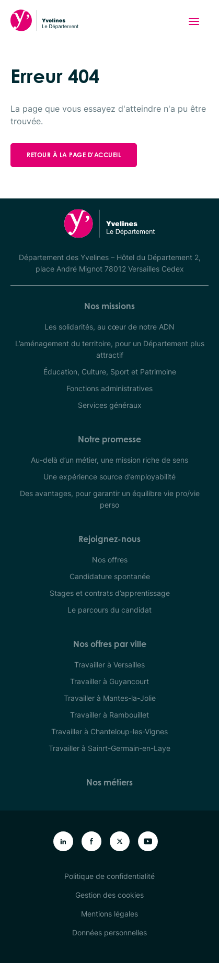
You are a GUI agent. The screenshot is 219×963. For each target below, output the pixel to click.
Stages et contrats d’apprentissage (110, 593)
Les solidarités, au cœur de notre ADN (109, 326)
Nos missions (109, 306)
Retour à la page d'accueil (74, 155)
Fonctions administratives (109, 388)
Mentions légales (109, 913)
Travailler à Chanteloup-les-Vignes (109, 731)
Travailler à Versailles (109, 664)
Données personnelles (109, 932)
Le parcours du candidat (109, 609)
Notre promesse (109, 439)
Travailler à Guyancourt (109, 681)
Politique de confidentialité (109, 876)
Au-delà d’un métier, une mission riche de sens (109, 459)
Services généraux (110, 405)
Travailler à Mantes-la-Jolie (110, 698)
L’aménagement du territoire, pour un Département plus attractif (109, 349)
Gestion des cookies (109, 894)
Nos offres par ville (109, 644)
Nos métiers (109, 782)
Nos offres (110, 559)
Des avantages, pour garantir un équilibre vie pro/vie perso (110, 499)
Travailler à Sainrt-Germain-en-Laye (109, 748)
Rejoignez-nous (109, 539)
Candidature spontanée (110, 576)
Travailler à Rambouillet (109, 714)
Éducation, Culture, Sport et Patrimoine (109, 371)
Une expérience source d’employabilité (109, 476)
